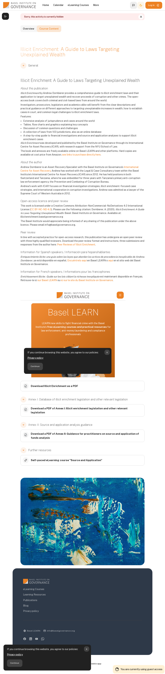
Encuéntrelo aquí (75, 267)
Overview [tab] (29, 36)
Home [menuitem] (45, 5)
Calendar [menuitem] (58, 5)
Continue (14, 663)
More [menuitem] (96, 5)
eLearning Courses (31, 590)
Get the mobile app (93, 665)
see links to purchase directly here (68, 161)
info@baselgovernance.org (59, 632)
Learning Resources (32, 596)
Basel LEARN (31, 632)
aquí (108, 267)
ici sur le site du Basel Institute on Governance (85, 286)
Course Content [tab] (54, 36)
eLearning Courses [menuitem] (78, 5)
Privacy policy (15, 654)
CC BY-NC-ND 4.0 (38, 216)
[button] (133, 5)
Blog (23, 607)
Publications (28, 601)
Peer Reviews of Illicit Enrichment (74, 251)
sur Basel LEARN (45, 286)
